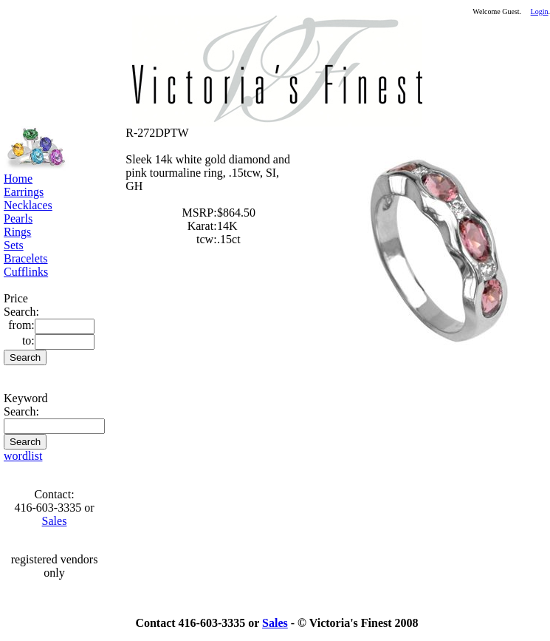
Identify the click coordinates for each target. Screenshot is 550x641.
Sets (14, 245)
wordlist (23, 456)
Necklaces (28, 205)
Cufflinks (26, 271)
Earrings (24, 192)
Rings (17, 231)
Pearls (18, 218)
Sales (54, 521)
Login (540, 11)
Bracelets (26, 258)
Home (18, 178)
